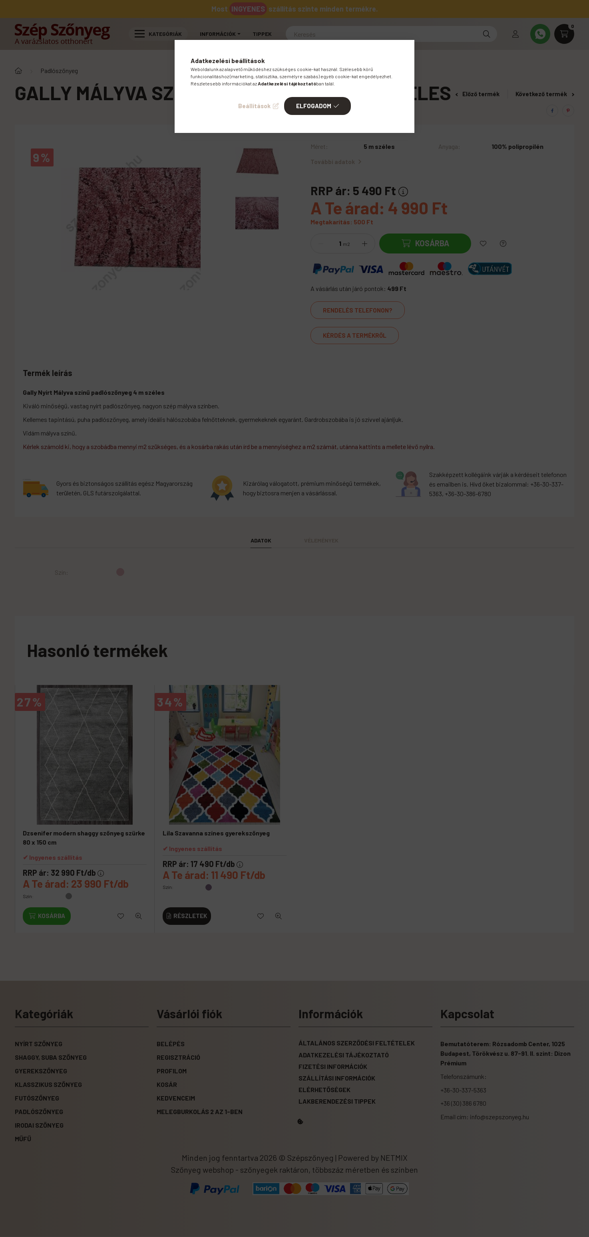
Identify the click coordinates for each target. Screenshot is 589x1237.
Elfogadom (313, 105)
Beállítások (254, 105)
